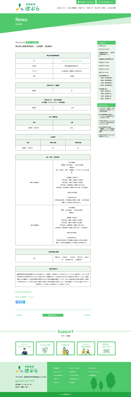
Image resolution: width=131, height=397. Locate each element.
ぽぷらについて (61, 8)
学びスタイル (102, 49)
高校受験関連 (102, 75)
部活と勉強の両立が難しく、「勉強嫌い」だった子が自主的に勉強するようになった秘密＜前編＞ (106, 129)
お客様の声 (65, 345)
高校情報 (101, 89)
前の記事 (19, 315)
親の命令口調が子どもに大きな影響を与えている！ (107, 135)
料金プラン (82, 8)
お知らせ (101, 46)
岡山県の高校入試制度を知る (23, 292)
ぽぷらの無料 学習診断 (86, 345)
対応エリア (90, 8)
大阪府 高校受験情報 (106, 82)
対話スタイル (102, 62)
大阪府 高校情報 (105, 96)
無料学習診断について (75, 379)
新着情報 (56, 368)
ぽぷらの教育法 (72, 8)
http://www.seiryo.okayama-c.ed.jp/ (71, 61)
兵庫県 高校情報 (105, 93)
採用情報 (92, 375)
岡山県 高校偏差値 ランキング (24, 297)
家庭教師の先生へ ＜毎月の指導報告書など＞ (107, 53)
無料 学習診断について (106, 2)
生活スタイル (102, 69)
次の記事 (86, 315)
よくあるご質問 (111, 8)
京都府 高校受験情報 (106, 77)
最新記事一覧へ (53, 315)
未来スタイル (102, 66)
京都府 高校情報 (105, 91)
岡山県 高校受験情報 (106, 85)
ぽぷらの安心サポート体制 (25, 345)
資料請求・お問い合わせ (86, 2)
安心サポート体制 (100, 8)
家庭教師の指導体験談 (105, 59)
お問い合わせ (92, 368)
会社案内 (72, 382)
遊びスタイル (102, 72)
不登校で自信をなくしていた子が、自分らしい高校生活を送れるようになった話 (107, 122)
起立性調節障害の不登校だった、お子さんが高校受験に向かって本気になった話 (106, 116)
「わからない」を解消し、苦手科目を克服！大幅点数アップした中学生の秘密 (107, 110)
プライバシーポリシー (94, 372)
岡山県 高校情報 (105, 98)
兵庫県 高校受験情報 (106, 80)
